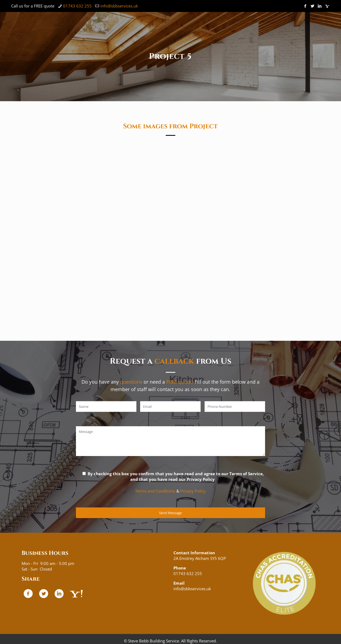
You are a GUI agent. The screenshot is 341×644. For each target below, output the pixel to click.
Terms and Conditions (155, 491)
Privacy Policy (193, 491)
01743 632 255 (77, 6)
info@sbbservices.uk (119, 6)
